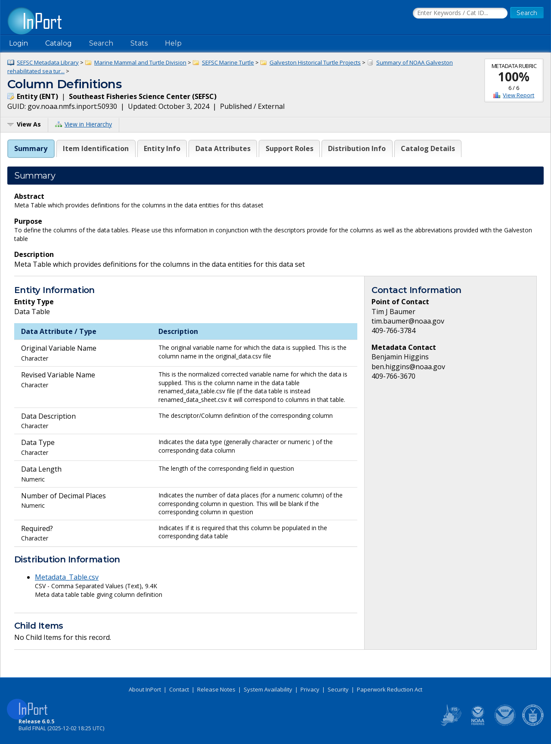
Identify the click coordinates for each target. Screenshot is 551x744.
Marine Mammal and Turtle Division (140, 62)
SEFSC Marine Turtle (228, 62)
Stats (139, 43)
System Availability (268, 689)
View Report (518, 95)
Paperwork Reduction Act (389, 689)
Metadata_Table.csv (67, 577)
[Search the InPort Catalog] (460, 13)
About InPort (145, 689)
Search (101, 43)
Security (338, 689)
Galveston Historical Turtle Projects (315, 62)
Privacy (309, 689)
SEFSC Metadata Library (48, 62)
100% (513, 76)
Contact (179, 689)
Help (173, 43)
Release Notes (216, 689)
